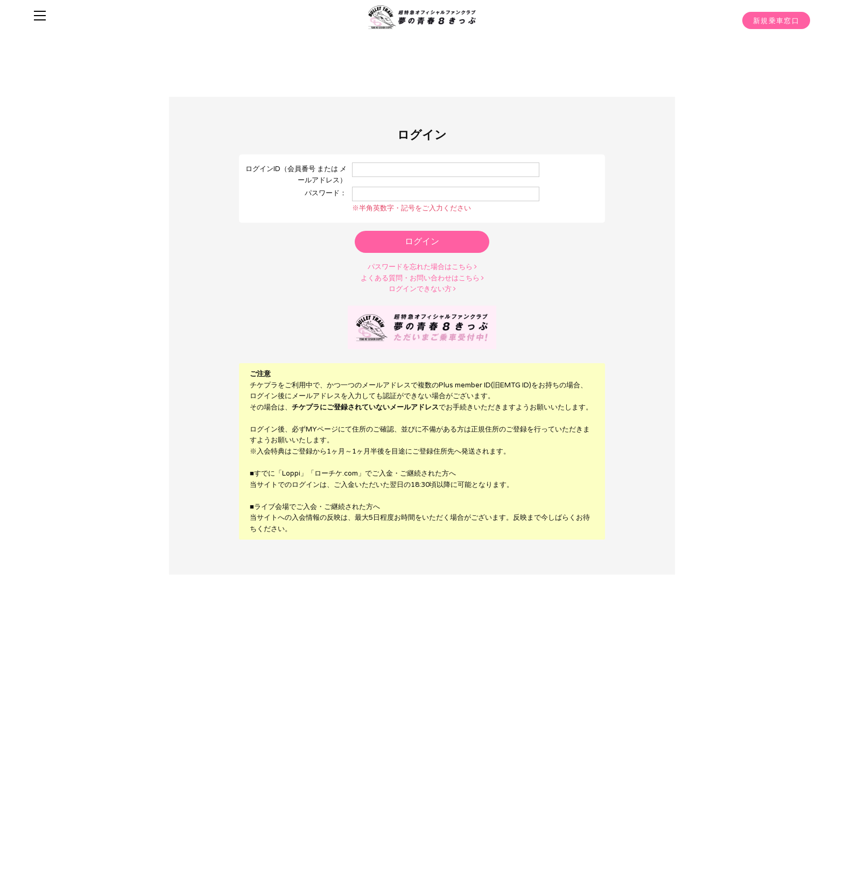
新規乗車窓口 (776, 21)
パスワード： (326, 192)
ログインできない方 (422, 286)
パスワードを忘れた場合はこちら (422, 265)
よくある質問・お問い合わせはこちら (422, 276)
